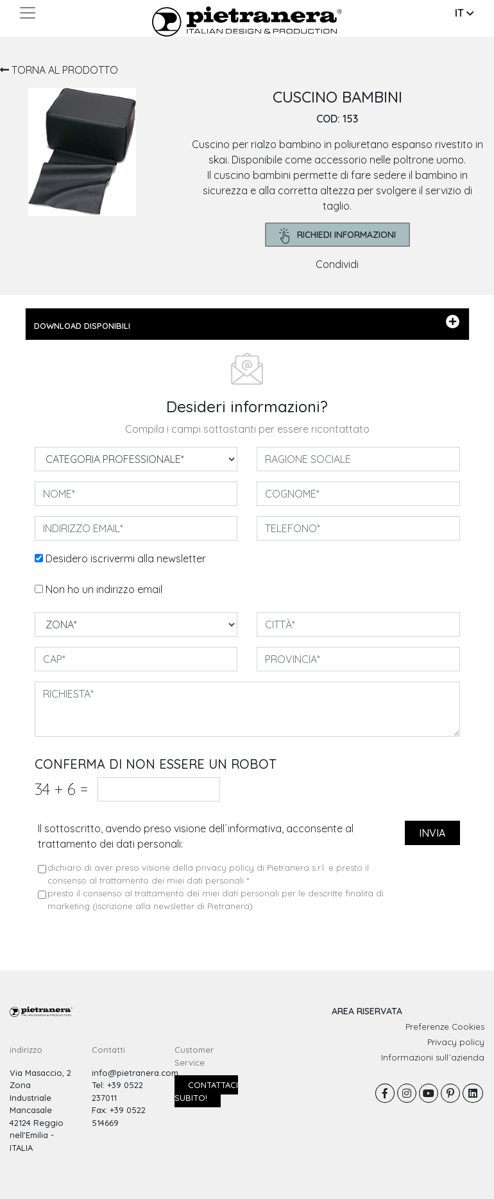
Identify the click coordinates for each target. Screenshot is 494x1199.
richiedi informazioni (337, 236)
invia (432, 832)
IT (464, 12)
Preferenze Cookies (444, 1026)
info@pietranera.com (135, 1073)
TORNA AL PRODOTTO (59, 69)
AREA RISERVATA (367, 1011)
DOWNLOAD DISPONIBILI (246, 323)
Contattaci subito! (206, 1091)
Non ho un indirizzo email (104, 589)
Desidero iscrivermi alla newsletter (126, 558)
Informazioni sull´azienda (432, 1057)
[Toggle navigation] (28, 13)
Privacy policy (455, 1042)
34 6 (61, 789)
